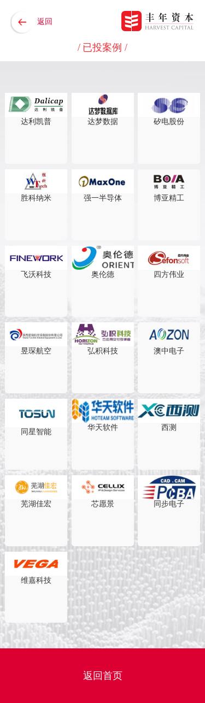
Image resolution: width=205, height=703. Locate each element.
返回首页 (102, 675)
